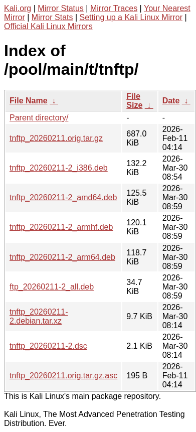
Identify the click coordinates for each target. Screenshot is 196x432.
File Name (29, 100)
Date (171, 100)
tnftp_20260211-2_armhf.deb (61, 227)
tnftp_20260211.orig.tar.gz (56, 138)
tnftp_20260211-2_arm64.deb (62, 257)
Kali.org (17, 8)
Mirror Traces (113, 8)
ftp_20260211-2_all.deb (52, 286)
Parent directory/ (39, 117)
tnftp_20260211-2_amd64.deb (63, 197)
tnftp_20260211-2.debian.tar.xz (39, 316)
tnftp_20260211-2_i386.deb (59, 168)
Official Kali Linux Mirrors (48, 26)
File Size (134, 100)
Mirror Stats (52, 17)
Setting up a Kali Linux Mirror (131, 17)
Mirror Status (61, 8)
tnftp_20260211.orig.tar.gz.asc (63, 375)
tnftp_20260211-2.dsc (48, 346)
